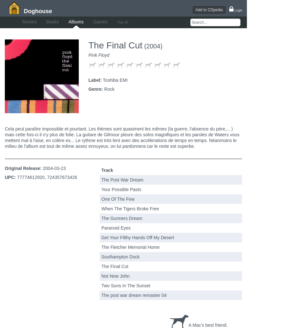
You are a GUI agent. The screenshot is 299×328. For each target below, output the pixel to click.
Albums (76, 21)
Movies (30, 21)
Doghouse (38, 11)
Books (52, 21)
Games (100, 21)
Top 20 (122, 22)
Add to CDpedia (209, 10)
